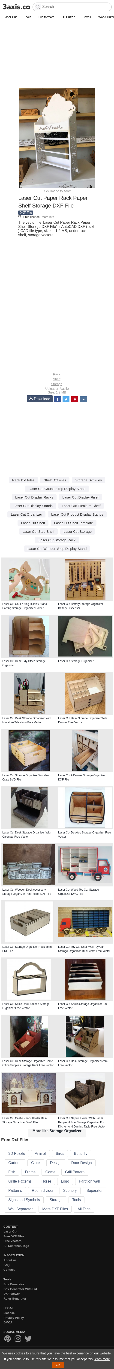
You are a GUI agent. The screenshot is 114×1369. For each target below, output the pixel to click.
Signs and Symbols (24, 1200)
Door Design (81, 1163)
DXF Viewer (11, 1293)
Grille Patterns (20, 1181)
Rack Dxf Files (23, 480)
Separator (95, 1190)
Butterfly (80, 1153)
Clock (35, 1163)
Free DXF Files (13, 1236)
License (9, 1313)
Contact (9, 1269)
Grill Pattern (74, 1172)
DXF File (25, 212)
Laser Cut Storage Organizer (75, 661)
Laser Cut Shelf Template (73, 523)
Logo (65, 1181)
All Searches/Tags (16, 1246)
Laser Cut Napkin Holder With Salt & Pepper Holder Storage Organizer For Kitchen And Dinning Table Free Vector (81, 1122)
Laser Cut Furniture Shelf (81, 506)
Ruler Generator (14, 1298)
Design (56, 1163)
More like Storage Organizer (57, 1131)
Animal (40, 1153)
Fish (11, 1172)
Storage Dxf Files (88, 480)
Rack (56, 374)
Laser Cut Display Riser (80, 497)
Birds (60, 1153)
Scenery (70, 1190)
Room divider (43, 1190)
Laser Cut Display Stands (33, 506)
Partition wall (89, 1181)
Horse (46, 1181)
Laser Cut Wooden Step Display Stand (57, 549)
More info (48, 217)
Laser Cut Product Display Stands (77, 514)
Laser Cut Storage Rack (57, 540)
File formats (46, 17)
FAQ (6, 1265)
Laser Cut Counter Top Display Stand (56, 489)
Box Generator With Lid (20, 1289)
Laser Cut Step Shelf (38, 531)
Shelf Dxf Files (55, 480)
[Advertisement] (57, 54)
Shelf (56, 379)
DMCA (7, 1322)
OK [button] (58, 1365)
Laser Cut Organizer (26, 514)
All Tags (84, 1209)
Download (39, 398)
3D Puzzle (68, 17)
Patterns (15, 1190)
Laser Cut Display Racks (34, 497)
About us (9, 1260)
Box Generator (13, 1284)
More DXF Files (55, 1209)
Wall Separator (20, 1209)
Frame (30, 1172)
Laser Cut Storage (77, 531)
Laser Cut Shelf (33, 523)
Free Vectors (12, 1241)
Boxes (87, 17)
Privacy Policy (13, 1317)
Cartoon (14, 1163)
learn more (102, 1359)
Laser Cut (10, 17)
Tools (27, 17)
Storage (56, 384)
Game (50, 1172)
